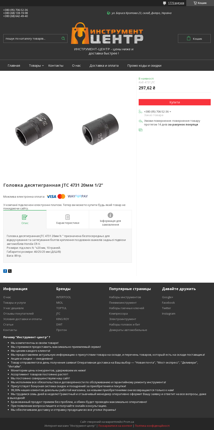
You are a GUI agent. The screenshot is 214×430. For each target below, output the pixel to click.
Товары (35, 65)
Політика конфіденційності (152, 426)
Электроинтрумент (122, 319)
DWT (59, 324)
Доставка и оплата (104, 65)
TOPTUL (61, 308)
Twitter (166, 308)
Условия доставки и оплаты (22, 319)
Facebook (168, 303)
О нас (76, 65)
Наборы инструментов (125, 297)
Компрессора (118, 313)
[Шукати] (63, 38)
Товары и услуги (14, 303)
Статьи (8, 324)
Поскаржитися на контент (115, 426)
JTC (58, 313)
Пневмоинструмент (123, 303)
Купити (174, 102)
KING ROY (62, 319)
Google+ (167, 297)
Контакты (55, 65)
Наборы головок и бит (124, 324)
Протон (61, 330)
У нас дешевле (13, 308)
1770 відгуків (176, 3)
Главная (14, 65)
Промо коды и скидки (144, 65)
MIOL (59, 303)
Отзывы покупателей (18, 313)
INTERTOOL (63, 297)
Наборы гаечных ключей (126, 308)
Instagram (168, 313)
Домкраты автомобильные (128, 330)
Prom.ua (129, 422)
